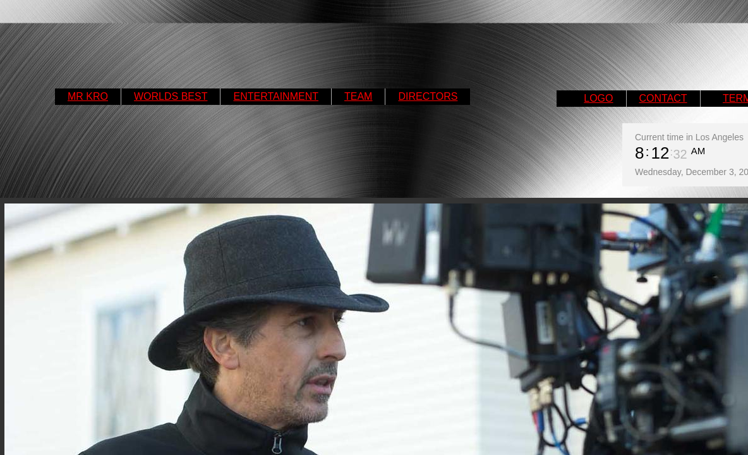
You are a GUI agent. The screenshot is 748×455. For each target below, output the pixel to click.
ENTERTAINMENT (275, 96)
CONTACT (663, 98)
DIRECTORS (427, 96)
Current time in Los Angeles (689, 137)
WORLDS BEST (170, 96)
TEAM (358, 96)
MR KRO (88, 96)
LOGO (598, 98)
